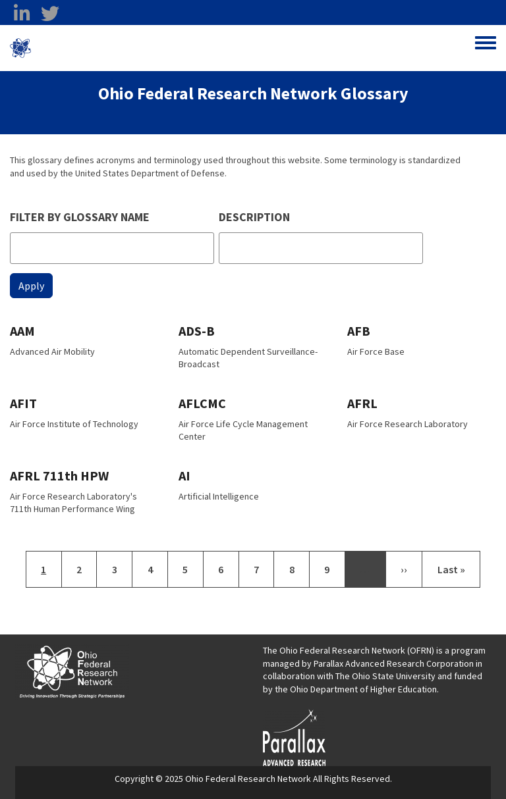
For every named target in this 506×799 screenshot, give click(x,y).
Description (254, 216)
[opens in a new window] (294, 736)
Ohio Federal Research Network (108, 48)
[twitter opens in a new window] (50, 14)
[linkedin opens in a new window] (22, 14)
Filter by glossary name (80, 216)
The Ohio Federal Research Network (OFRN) (348, 650)
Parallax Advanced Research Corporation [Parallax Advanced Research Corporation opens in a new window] (394, 663)
